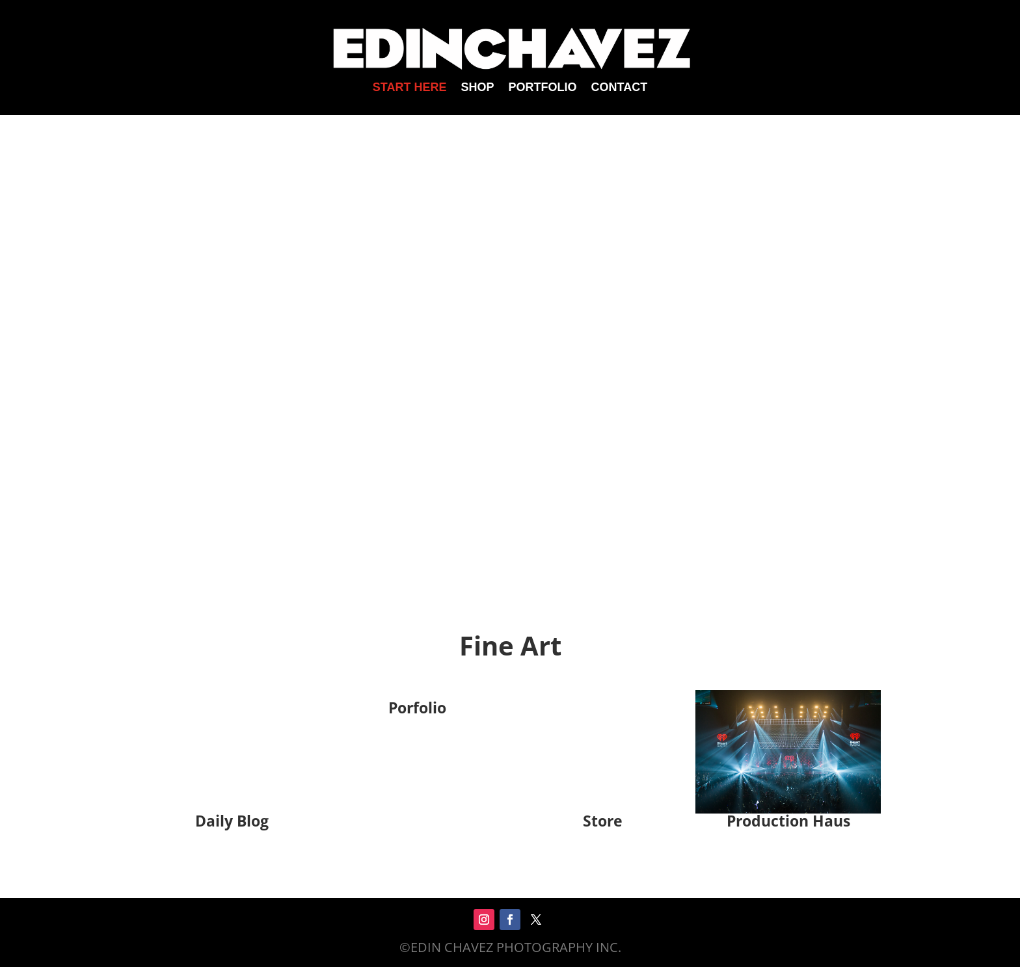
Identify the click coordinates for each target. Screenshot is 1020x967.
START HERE (410, 88)
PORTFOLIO (543, 88)
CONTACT (619, 88)
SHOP (477, 88)
